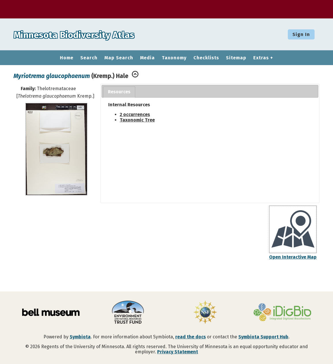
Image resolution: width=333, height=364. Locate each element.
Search (89, 57)
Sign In (301, 34)
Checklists (206, 57)
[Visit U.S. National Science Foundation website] (205, 313)
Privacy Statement (177, 351)
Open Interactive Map (293, 257)
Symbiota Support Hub (263, 337)
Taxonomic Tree (137, 120)
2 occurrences (135, 114)
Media (147, 57)
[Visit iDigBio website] (282, 312)
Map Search (118, 57)
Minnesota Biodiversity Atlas (89, 34)
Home (66, 57)
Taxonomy (174, 57)
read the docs (190, 337)
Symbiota (80, 337)
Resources (119, 91)
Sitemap (236, 57)
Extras (261, 57)
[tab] (119, 92)
